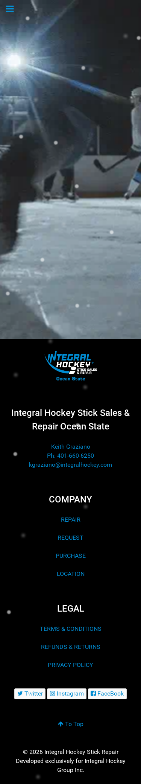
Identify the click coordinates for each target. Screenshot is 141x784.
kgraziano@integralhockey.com (70, 464)
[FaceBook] (107, 693)
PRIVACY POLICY (70, 664)
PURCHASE (71, 555)
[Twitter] (29, 693)
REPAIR (70, 519)
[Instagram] (66, 693)
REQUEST (70, 537)
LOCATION (71, 573)
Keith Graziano (70, 446)
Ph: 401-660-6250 (70, 455)
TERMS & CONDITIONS (71, 628)
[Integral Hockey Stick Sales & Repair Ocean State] (70, 366)
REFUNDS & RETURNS (70, 646)
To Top (70, 724)
